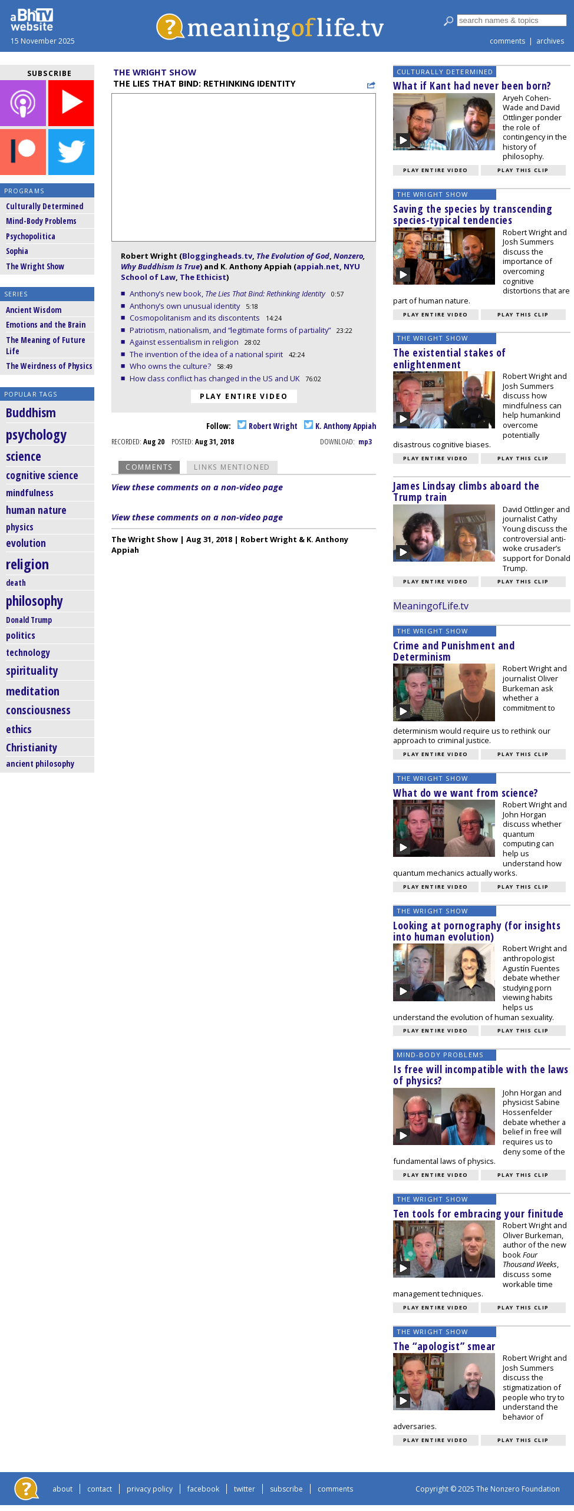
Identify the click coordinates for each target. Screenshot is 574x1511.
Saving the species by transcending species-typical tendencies (472, 214)
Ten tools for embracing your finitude (478, 1213)
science (23, 455)
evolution (26, 543)
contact (99, 1489)
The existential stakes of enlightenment (449, 358)
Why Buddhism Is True (160, 266)
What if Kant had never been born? (472, 85)
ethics (19, 729)
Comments (149, 467)
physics (20, 527)
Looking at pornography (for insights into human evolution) (476, 930)
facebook (203, 1489)
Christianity (31, 747)
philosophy (34, 601)
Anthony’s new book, (228, 293)
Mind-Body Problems (41, 220)
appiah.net (317, 266)
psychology (36, 434)
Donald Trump (29, 620)
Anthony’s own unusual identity (186, 306)
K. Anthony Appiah (340, 425)
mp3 (365, 441)
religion (27, 563)
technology (28, 652)
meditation (33, 690)
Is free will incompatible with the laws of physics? (481, 1074)
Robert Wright (267, 425)
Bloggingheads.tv (217, 255)
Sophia (17, 250)
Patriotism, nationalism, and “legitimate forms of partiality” (231, 330)
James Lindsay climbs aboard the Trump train (466, 491)
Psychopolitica (30, 236)
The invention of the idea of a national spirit (207, 354)
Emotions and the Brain (45, 324)
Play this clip (523, 170)
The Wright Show (35, 266)
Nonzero (348, 255)
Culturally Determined (45, 206)
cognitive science (42, 475)
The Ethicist (203, 277)
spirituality (32, 670)
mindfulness (30, 492)
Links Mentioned (232, 467)
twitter (244, 1489)
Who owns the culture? (171, 366)
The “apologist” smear (444, 1346)
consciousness (38, 710)
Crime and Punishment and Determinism (453, 651)
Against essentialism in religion (185, 341)
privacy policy (150, 1489)
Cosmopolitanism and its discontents (196, 317)
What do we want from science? (466, 793)
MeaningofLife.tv (431, 605)
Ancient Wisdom (33, 309)
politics (20, 635)
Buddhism (31, 412)
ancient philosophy (40, 763)
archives (550, 41)
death (16, 583)
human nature (36, 510)
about (62, 1489)
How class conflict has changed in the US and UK (215, 378)
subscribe (286, 1489)
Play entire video (244, 396)
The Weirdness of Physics (49, 365)
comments (507, 41)
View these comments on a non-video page (197, 487)
